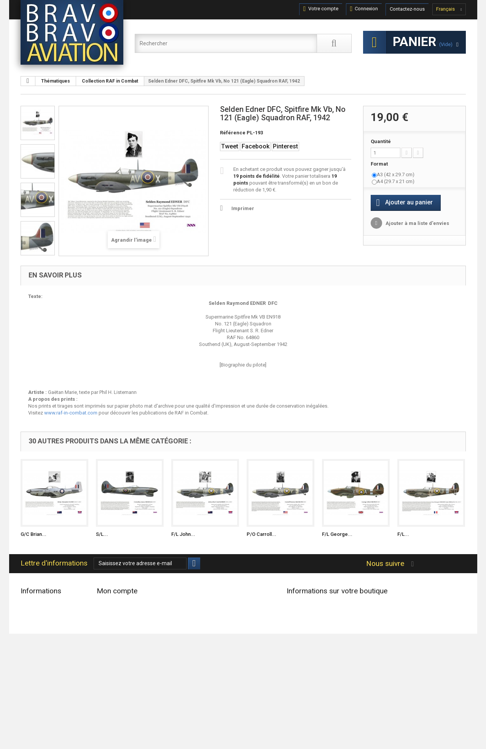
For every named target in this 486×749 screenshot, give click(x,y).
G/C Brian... (33, 534)
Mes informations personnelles (131, 633)
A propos (31, 679)
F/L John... (183, 534)
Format (380, 164)
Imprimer (242, 208)
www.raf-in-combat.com (70, 413)
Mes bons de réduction (122, 642)
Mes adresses (112, 623)
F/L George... (337, 534)
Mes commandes (116, 603)
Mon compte (117, 590)
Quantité (381, 141)
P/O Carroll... (261, 534)
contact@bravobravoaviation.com (340, 660)
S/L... (102, 534)
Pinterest (285, 146)
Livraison (30, 652)
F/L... (403, 534)
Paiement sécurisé (41, 689)
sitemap (29, 709)
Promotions (33, 603)
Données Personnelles (45, 699)
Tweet (229, 146)
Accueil (29, 642)
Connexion (364, 8)
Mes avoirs (109, 613)
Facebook (255, 146)
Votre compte (320, 8)
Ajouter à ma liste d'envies (416, 223)
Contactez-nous (407, 9)
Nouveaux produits (41, 613)
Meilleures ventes (40, 623)
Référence (232, 132)
